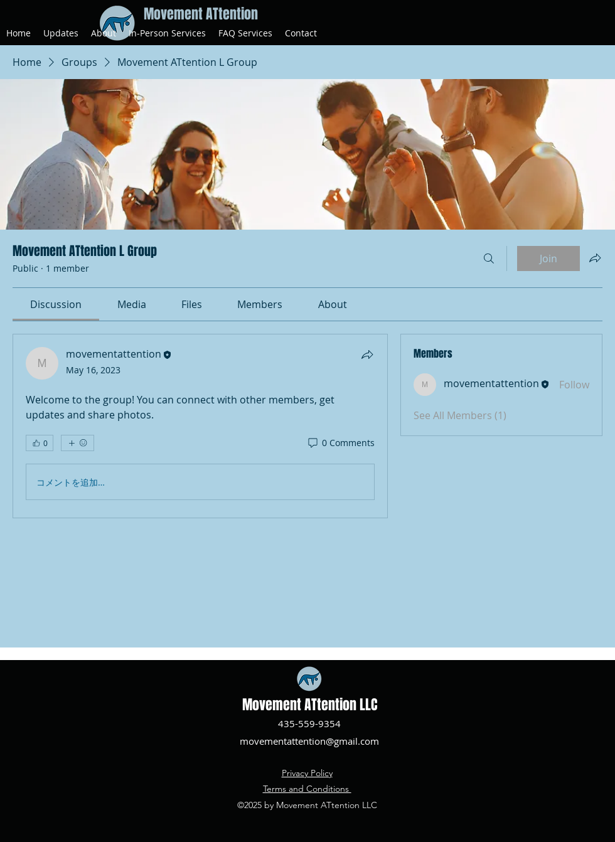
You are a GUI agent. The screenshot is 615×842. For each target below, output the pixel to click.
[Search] (488, 258)
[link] (56, 304)
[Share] (367, 354)
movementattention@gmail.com (309, 741)
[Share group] (594, 257)
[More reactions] (77, 443)
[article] (200, 426)
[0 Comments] (340, 443)
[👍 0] (39, 443)
